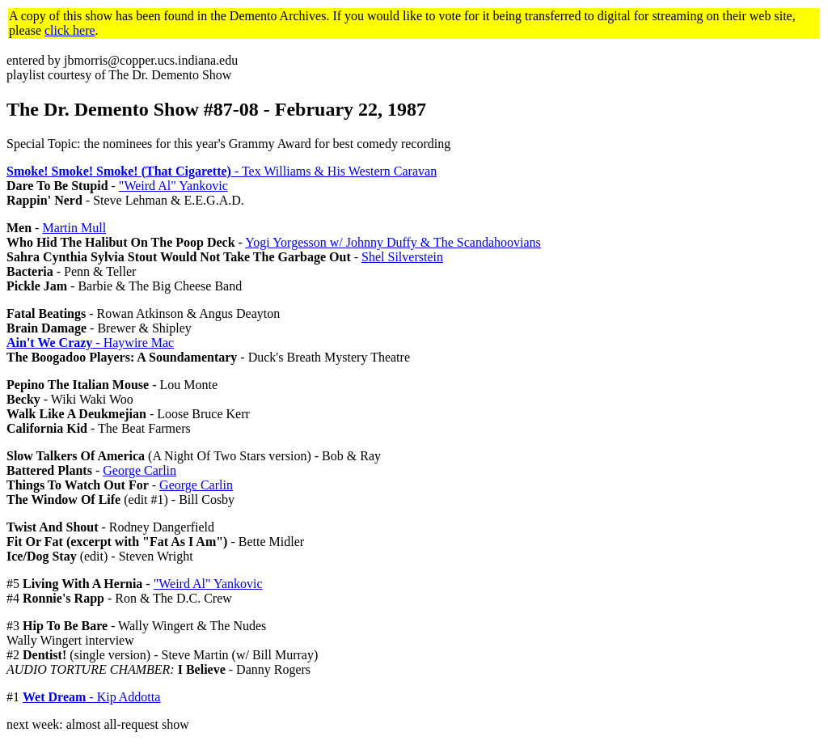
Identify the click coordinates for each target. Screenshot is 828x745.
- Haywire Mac (90, 342)
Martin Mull (74, 228)
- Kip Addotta (91, 697)
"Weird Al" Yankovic (173, 186)
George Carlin (139, 470)
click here (69, 30)
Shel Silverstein (402, 257)
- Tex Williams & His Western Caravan (221, 171)
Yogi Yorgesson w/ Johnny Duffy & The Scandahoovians (393, 242)
